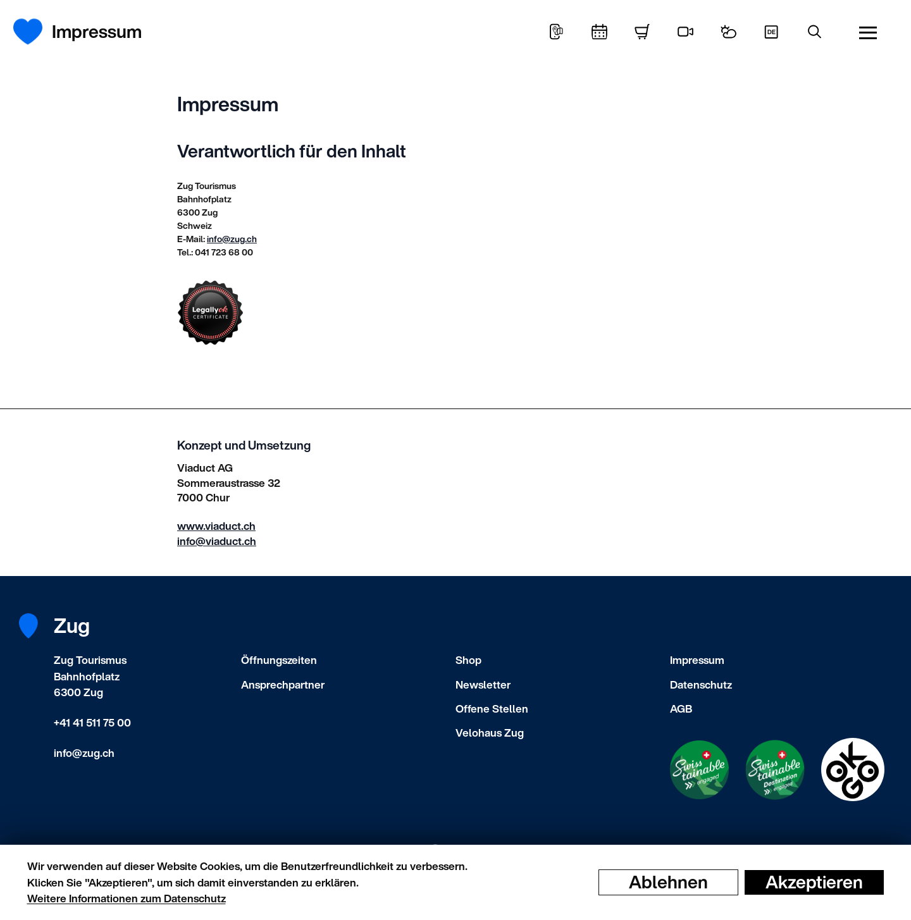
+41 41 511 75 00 (92, 722)
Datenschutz (701, 684)
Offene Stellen (492, 708)
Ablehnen (668, 882)
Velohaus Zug (490, 732)
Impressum (697, 660)
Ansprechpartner (283, 684)
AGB (681, 708)
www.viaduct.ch (216, 526)
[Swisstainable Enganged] (699, 769)
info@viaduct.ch (216, 541)
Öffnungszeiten (279, 660)
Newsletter (483, 684)
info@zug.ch (232, 238)
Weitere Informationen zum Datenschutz (126, 898)
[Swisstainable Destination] (775, 769)
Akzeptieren (814, 882)
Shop (468, 660)
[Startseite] (35, 31)
